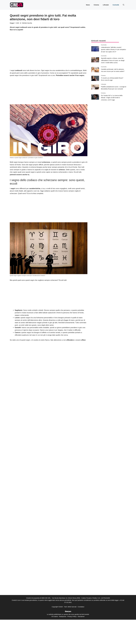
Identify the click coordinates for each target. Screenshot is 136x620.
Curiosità (116, 5)
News (88, 5)
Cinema (96, 5)
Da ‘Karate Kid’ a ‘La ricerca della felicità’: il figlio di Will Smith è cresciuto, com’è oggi (111, 98)
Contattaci (81, 607)
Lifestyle (106, 5)
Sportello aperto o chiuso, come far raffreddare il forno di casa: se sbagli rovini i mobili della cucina (112, 60)
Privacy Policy (71, 616)
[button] (123, 5)
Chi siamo (54, 616)
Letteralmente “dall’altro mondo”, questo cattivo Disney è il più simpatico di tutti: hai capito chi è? (113, 49)
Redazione (62, 616)
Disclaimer (81, 616)
